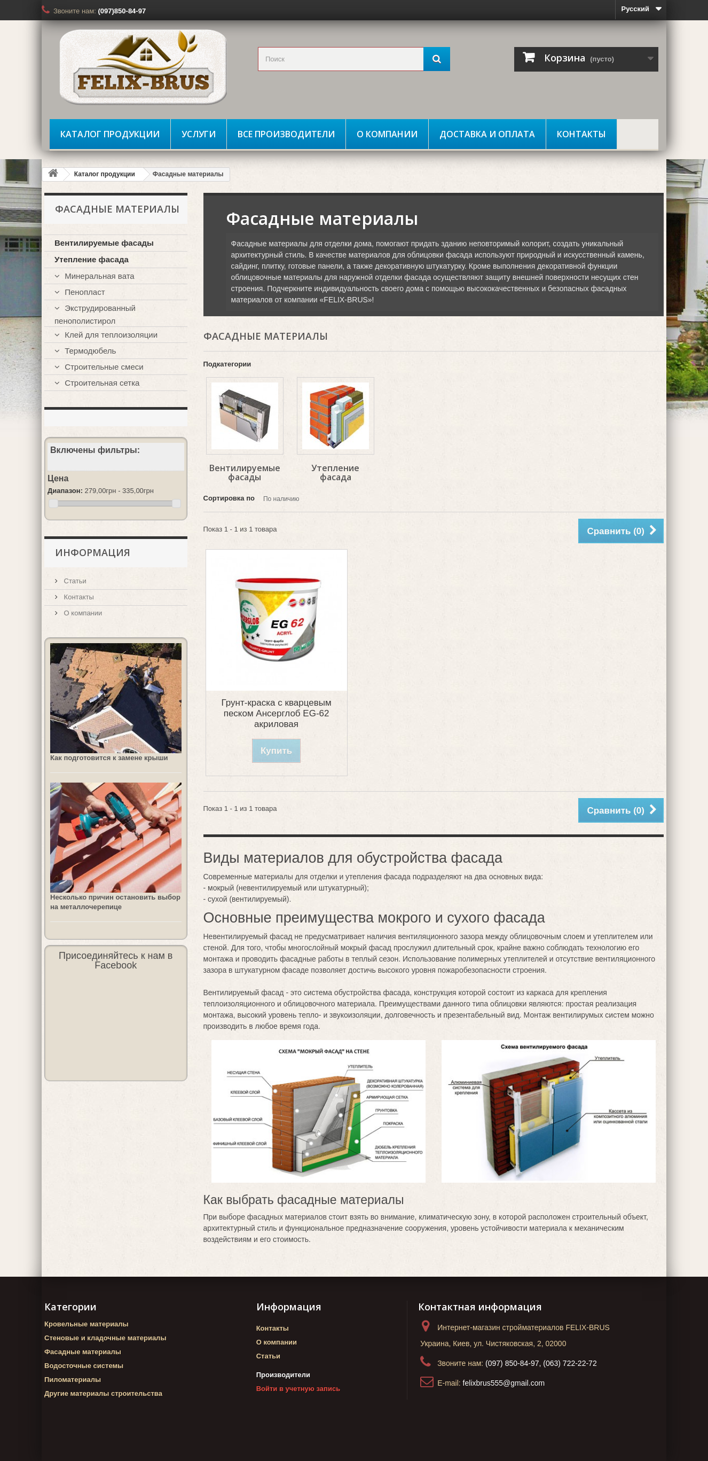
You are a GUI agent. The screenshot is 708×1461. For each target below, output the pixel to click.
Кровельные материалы (86, 1324)
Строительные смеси (103, 366)
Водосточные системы (83, 1366)
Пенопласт (83, 291)
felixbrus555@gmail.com (504, 1383)
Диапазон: (65, 491)
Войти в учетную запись (298, 1389)
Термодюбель (89, 350)
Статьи (74, 581)
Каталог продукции (110, 134)
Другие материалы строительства (103, 1393)
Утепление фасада (335, 472)
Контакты (581, 134)
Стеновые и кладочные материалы (105, 1338)
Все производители (286, 134)
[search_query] (354, 59)
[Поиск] (436, 59)
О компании (387, 134)
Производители (283, 1375)
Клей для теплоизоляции (110, 334)
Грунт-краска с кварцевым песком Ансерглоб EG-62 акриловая (277, 713)
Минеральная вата (98, 275)
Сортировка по (229, 498)
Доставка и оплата (487, 134)
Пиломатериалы (72, 1380)
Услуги (199, 134)
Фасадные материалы (82, 1352)
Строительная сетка (100, 382)
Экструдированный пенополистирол (95, 314)
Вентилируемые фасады (244, 472)
